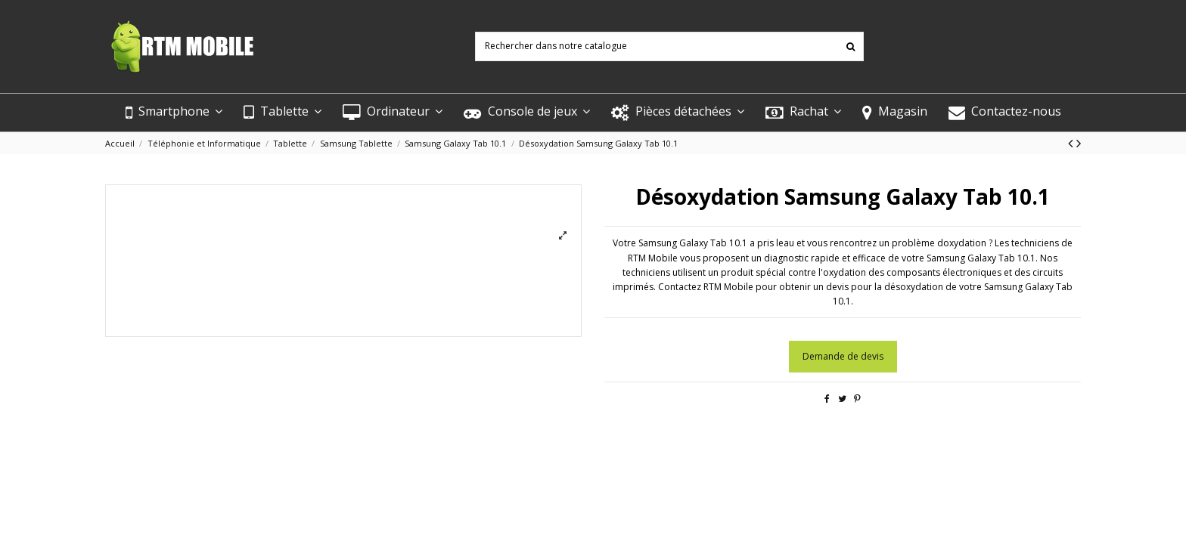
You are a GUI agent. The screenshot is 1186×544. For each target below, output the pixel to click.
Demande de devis (843, 356)
